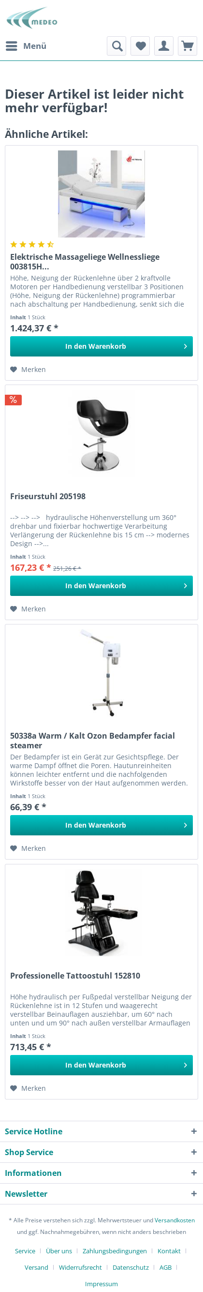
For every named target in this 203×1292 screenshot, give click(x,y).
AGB (166, 1267)
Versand (36, 1267)
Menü (26, 44)
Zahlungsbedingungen (115, 1251)
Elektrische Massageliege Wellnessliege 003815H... (85, 261)
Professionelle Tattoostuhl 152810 (75, 976)
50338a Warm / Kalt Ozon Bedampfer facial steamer (92, 740)
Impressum (101, 1283)
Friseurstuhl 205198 (48, 496)
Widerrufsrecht (80, 1267)
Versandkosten (175, 1220)
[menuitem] (25, 46)
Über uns (59, 1251)
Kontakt (169, 1251)
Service (25, 1251)
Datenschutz (131, 1267)
